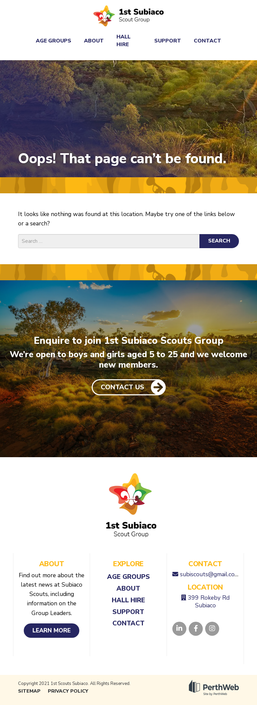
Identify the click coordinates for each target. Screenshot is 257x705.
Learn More (51, 630)
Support (167, 40)
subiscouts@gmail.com (209, 574)
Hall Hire (123, 40)
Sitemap (29, 691)
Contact (207, 40)
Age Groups (53, 40)
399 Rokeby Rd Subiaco (209, 601)
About (94, 40)
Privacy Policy (68, 691)
